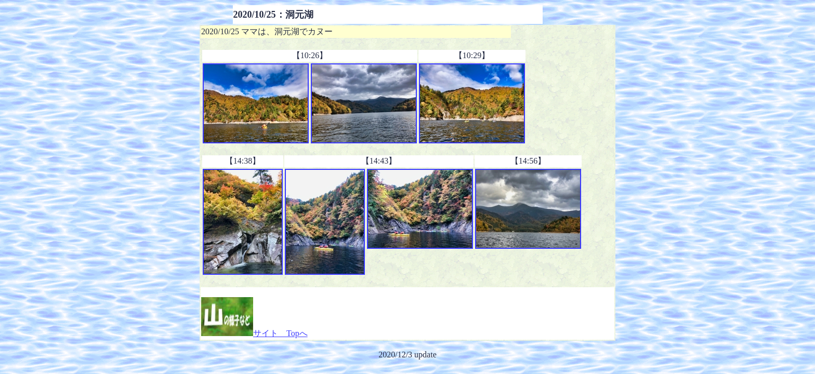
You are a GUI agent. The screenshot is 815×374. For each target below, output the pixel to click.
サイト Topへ (254, 333)
